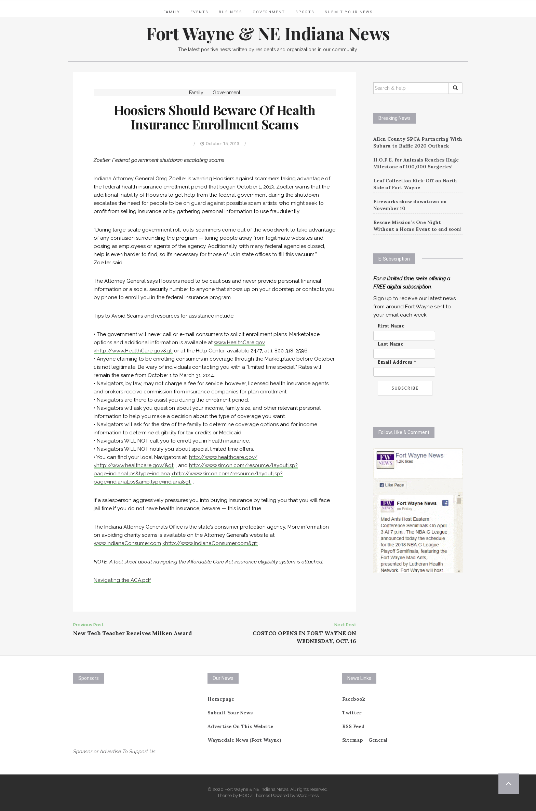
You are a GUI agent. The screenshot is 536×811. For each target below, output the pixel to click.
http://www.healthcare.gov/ (223, 457)
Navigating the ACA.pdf (122, 580)
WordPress (307, 795)
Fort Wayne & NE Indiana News (268, 33)
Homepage (220, 699)
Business (230, 12)
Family (171, 12)
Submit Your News (349, 12)
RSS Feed (353, 726)
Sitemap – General (365, 740)
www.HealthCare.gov (239, 342)
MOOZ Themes (254, 795)
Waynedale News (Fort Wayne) (244, 740)
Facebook (353, 699)
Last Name (390, 344)
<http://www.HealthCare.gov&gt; (133, 351)
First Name (390, 326)
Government (269, 12)
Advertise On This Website (240, 726)
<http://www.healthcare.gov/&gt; (134, 465)
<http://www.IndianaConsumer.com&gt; (210, 543)
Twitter (351, 713)
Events (199, 12)
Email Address (396, 362)
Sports (304, 12)
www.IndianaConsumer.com (127, 543)
